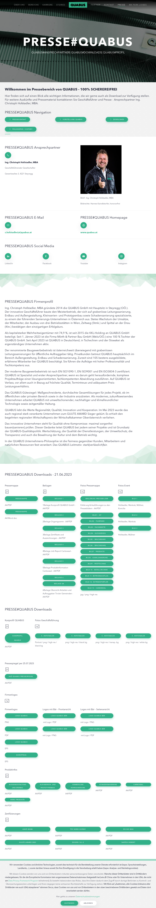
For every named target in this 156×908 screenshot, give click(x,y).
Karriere (48, 5)
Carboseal (138, 784)
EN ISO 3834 (128, 829)
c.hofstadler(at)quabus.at (18, 232)
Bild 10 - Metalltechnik (97, 570)
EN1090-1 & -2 (78, 842)
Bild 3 (134, 528)
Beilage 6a (59, 583)
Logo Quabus (21, 716)
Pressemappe (21, 498)
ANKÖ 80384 (28, 829)
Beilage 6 (59, 577)
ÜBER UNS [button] (19, 5)
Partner (95, 5)
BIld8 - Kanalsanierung (97, 557)
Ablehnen (88, 903)
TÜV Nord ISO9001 (78, 829)
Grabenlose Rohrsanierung (78, 786)
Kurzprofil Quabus (17, 638)
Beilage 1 (59, 498)
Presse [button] (121, 5)
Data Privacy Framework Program (23, 880)
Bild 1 (134, 498)
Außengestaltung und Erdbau (17, 786)
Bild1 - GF (97, 515)
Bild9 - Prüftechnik (97, 564)
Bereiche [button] (33, 5)
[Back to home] (78, 5)
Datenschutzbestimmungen (88, 896)
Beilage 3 (59, 528)
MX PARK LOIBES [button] (138, 5)
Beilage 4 (59, 544)
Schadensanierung (108, 784)
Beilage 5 (59, 561)
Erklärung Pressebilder (97, 498)
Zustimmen (69, 903)
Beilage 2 (59, 515)
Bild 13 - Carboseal (97, 588)
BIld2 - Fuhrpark (97, 521)
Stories (60, 5)
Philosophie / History (21, 129)
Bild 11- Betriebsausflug (96, 576)
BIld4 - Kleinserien (97, 533)
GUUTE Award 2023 (27, 842)
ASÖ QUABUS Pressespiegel (21, 676)
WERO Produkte (17, 799)
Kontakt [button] (109, 5)
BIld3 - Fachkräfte (97, 527)
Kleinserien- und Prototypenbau (48, 786)
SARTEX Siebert (128, 842)
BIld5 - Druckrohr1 (97, 539)
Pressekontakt (17, 119)
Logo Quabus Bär (59, 716)
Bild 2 (134, 515)
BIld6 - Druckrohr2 (97, 545)
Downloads (117, 119)
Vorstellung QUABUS (70, 119)
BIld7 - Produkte (97, 551)
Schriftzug (21, 755)
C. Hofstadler (47, 636)
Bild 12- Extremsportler (97, 582)
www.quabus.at (88, 232)
